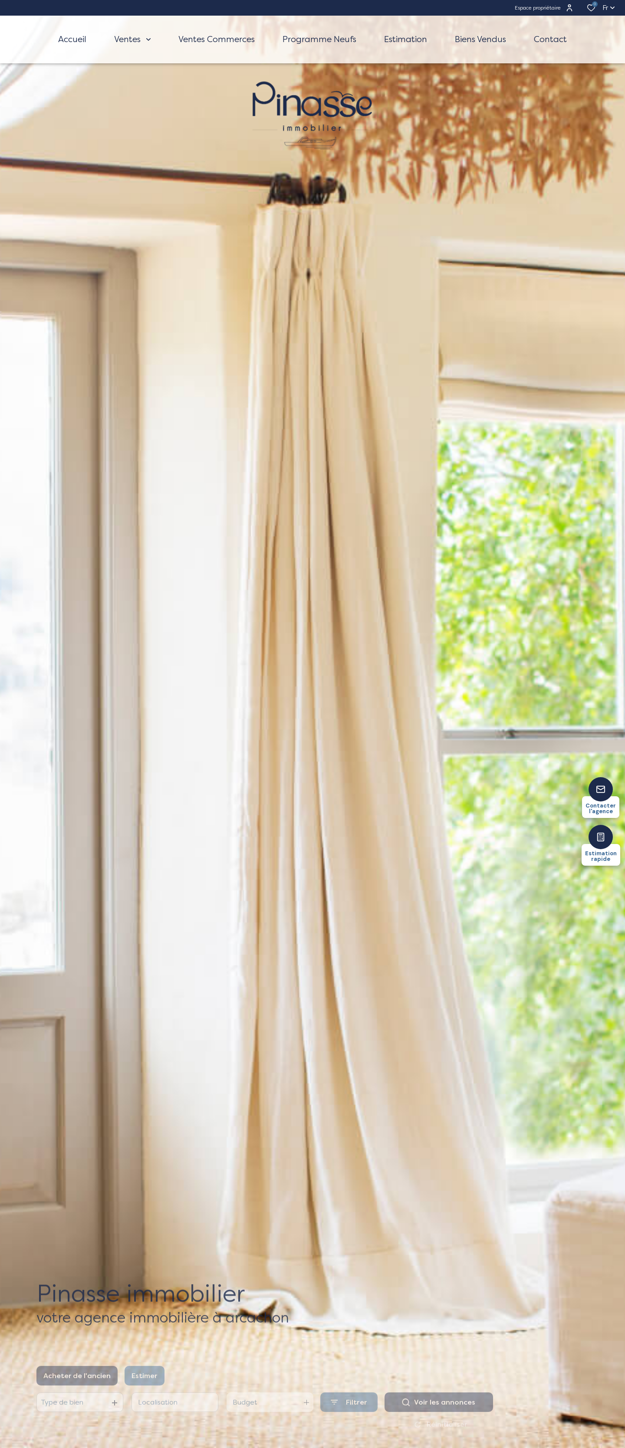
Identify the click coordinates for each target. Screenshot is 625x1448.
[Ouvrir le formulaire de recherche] (349, 1412)
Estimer (145, 1385)
